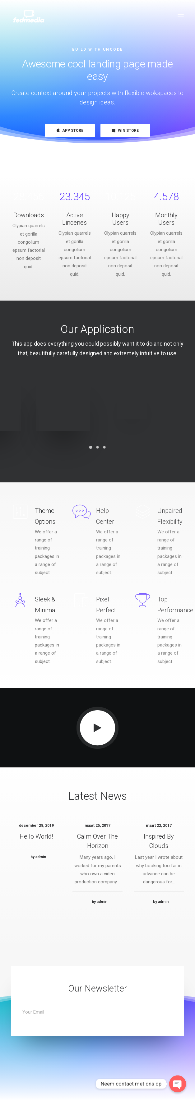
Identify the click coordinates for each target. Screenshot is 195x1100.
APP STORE (70, 130)
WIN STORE (125, 130)
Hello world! (36, 860)
